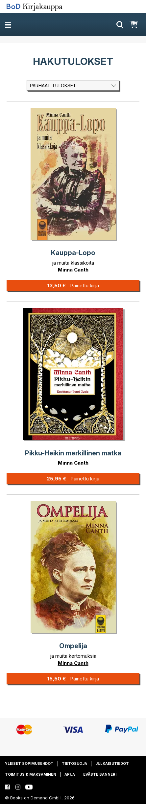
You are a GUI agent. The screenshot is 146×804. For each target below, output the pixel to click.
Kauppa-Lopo (73, 253)
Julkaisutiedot (112, 763)
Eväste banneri (99, 774)
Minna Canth (73, 270)
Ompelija (73, 646)
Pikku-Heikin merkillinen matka (73, 453)
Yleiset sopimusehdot (29, 763)
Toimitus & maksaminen (30, 774)
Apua (69, 774)
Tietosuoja (74, 763)
